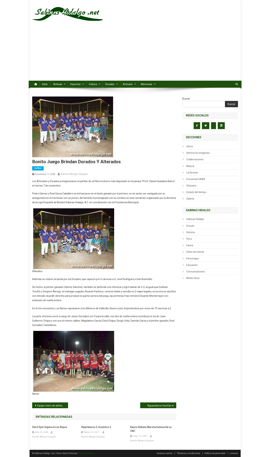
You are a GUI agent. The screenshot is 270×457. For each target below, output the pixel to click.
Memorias (146, 84)
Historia (190, 232)
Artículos (128, 84)
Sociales (110, 84)
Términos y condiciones (188, 453)
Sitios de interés (195, 251)
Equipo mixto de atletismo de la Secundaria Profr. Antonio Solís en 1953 (52, 405)
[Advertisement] (135, 54)
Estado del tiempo (196, 192)
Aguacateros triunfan (159, 405)
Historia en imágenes (198, 152)
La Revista (192, 172)
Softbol (38, 168)
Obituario (191, 185)
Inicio (45, 84)
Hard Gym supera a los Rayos (49, 427)
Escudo (190, 225)
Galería (190, 198)
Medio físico (193, 278)
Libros (189, 146)
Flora (189, 238)
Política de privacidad (215, 453)
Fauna (189, 245)
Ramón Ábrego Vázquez (74, 174)
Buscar (186, 98)
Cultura (93, 84)
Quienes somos (164, 453)
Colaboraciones (195, 159)
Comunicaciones (195, 271)
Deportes (75, 84)
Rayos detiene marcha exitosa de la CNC (150, 429)
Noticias (57, 84)
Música (190, 166)
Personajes (192, 258)
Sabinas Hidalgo (195, 219)
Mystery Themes (86, 453)
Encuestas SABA (195, 179)
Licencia (234, 453)
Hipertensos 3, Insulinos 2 (96, 427)
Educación (192, 265)
